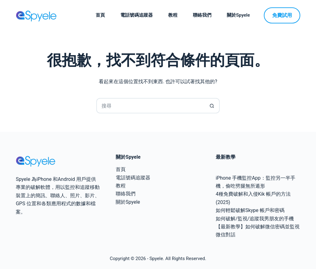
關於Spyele (128, 202)
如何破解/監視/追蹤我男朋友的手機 (255, 219)
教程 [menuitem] (172, 15)
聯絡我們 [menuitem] (202, 15)
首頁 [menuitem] (100, 15)
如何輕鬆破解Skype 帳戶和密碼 (250, 210)
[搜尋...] (150, 105)
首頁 (121, 169)
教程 (121, 186)
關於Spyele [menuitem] (238, 15)
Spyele (156, 258)
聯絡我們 (125, 194)
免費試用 (282, 15)
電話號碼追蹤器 (133, 178)
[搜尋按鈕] (212, 105)
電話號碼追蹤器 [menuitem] (136, 15)
